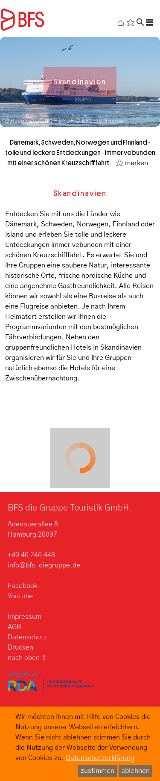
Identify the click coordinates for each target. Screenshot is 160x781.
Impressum (24, 616)
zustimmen (97, 770)
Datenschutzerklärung (100, 757)
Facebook (23, 585)
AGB (14, 627)
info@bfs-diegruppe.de (44, 565)
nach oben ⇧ (27, 657)
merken (136, 163)
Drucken (20, 647)
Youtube (20, 596)
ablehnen (135, 770)
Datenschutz (27, 637)
